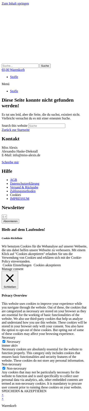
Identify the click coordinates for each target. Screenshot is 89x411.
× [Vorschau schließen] (3, 395)
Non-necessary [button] (11, 364)
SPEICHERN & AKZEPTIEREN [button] (24, 391)
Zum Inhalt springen (15, 3)
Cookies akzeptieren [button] (47, 265)
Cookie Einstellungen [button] (17, 265)
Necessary (13, 341)
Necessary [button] (8, 337)
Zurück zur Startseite (16, 130)
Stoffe (14, 77)
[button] (44, 84)
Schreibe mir (10, 162)
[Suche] (45, 66)
